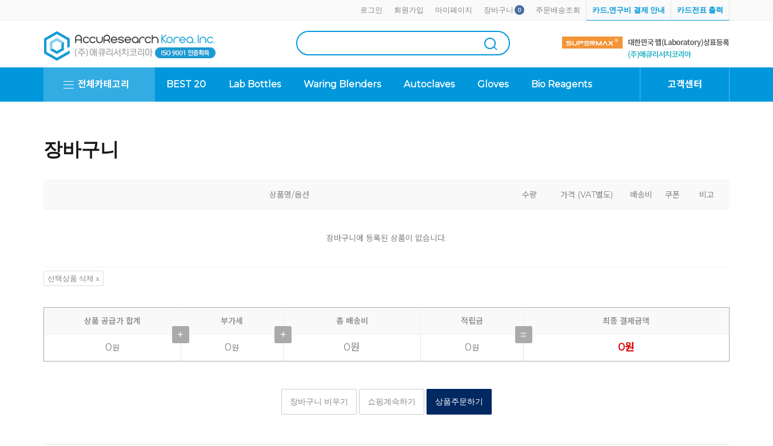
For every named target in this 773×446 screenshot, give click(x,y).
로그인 (371, 10)
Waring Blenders (342, 84)
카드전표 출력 (700, 10)
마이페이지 (453, 10)
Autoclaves (429, 84)
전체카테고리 (103, 84)
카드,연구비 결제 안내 (628, 10)
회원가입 (409, 10)
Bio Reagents (561, 84)
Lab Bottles (255, 84)
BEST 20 (186, 84)
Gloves (492, 84)
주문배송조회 (558, 10)
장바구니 (498, 10)
